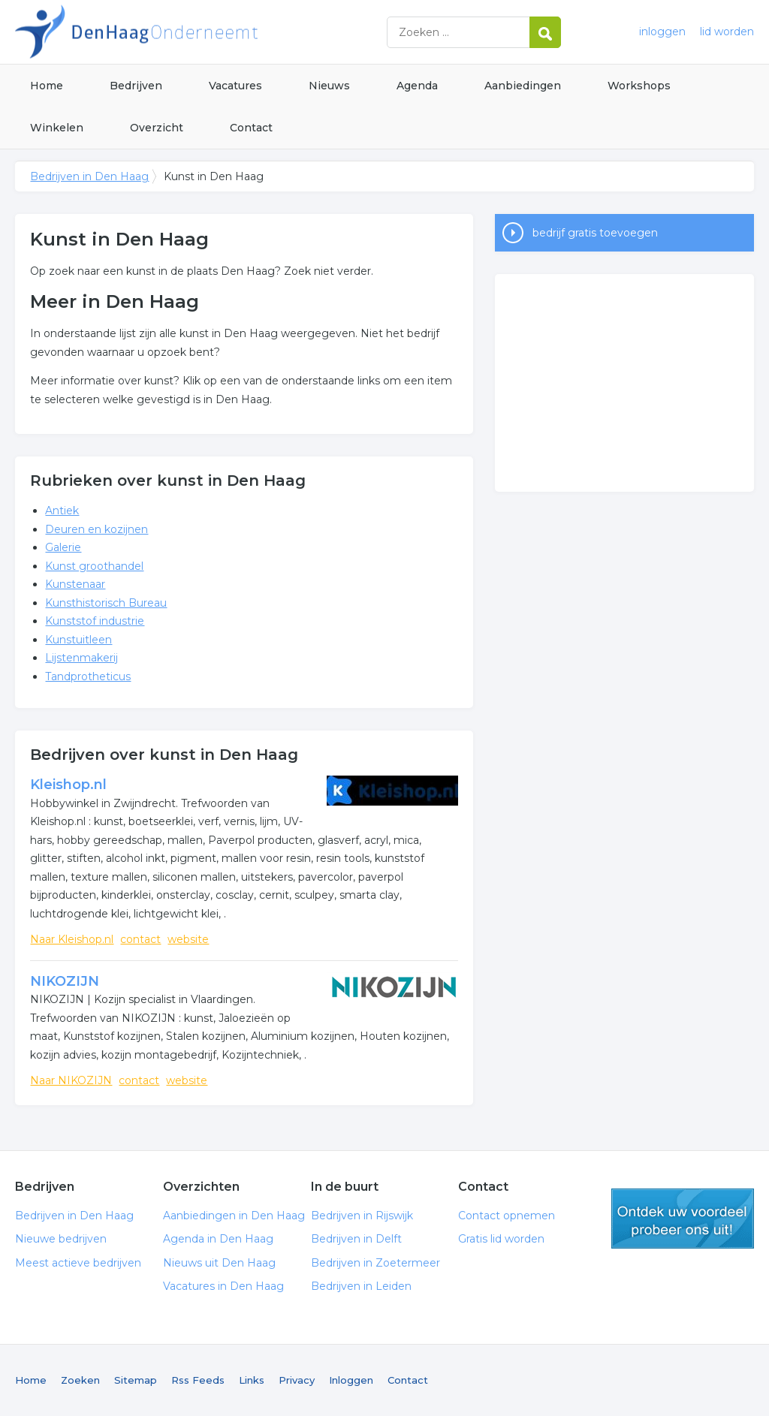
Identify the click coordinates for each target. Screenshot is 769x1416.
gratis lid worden (682, 1219)
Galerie (63, 547)
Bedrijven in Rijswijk (362, 1215)
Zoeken (80, 1380)
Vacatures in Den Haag (223, 1286)
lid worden (727, 31)
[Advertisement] (624, 383)
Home (46, 85)
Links (251, 1380)
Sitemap (135, 1380)
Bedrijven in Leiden (361, 1286)
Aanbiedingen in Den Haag (234, 1215)
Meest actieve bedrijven (78, 1263)
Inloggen (351, 1380)
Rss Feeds (198, 1380)
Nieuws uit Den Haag (219, 1263)
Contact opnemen (506, 1215)
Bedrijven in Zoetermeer (375, 1263)
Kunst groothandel (94, 566)
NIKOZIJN (64, 981)
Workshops (639, 85)
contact (140, 939)
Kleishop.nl (68, 784)
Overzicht (156, 127)
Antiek (62, 510)
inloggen (662, 31)
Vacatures (235, 85)
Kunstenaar (75, 584)
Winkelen (56, 127)
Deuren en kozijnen (96, 529)
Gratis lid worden (501, 1239)
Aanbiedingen (522, 85)
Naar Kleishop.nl (71, 939)
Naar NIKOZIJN (71, 1080)
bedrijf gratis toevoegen (595, 233)
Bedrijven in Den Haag (203, 32)
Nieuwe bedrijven (61, 1239)
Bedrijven (136, 85)
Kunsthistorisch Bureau (106, 603)
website (188, 939)
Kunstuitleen (78, 639)
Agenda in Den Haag (218, 1239)
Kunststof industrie (94, 621)
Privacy (297, 1380)
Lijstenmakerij (81, 657)
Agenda (417, 85)
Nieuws (329, 85)
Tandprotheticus (88, 676)
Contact (251, 127)
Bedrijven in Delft (356, 1239)
